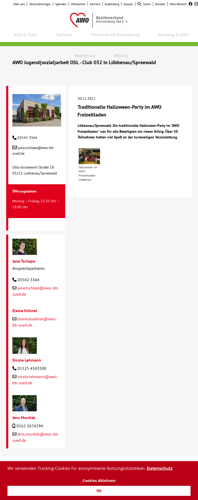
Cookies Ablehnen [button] (99, 480)
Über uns (19, 4)
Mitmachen (78, 4)
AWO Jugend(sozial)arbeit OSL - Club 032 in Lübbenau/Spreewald (84, 62)
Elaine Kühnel (24, 310)
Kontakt (160, 4)
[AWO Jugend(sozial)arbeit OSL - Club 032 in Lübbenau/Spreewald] (36, 123)
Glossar (128, 4)
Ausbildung (112, 4)
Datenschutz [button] (159, 468)
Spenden (61, 4)
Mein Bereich (178, 4)
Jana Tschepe (23, 261)
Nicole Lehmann (26, 360)
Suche (144, 4)
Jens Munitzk (23, 417)
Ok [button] (99, 490)
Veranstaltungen (40, 4)
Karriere (95, 4)
